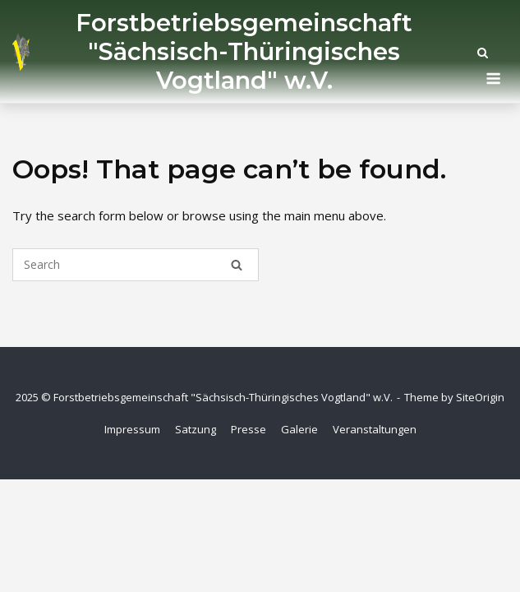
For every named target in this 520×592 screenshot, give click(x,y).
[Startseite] (21, 52)
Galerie (299, 429)
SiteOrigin (480, 397)
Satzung (195, 429)
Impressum (132, 429)
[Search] (236, 264)
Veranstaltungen (374, 429)
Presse (248, 429)
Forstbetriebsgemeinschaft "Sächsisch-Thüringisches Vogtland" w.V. (244, 51)
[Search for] (135, 264)
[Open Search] (483, 54)
